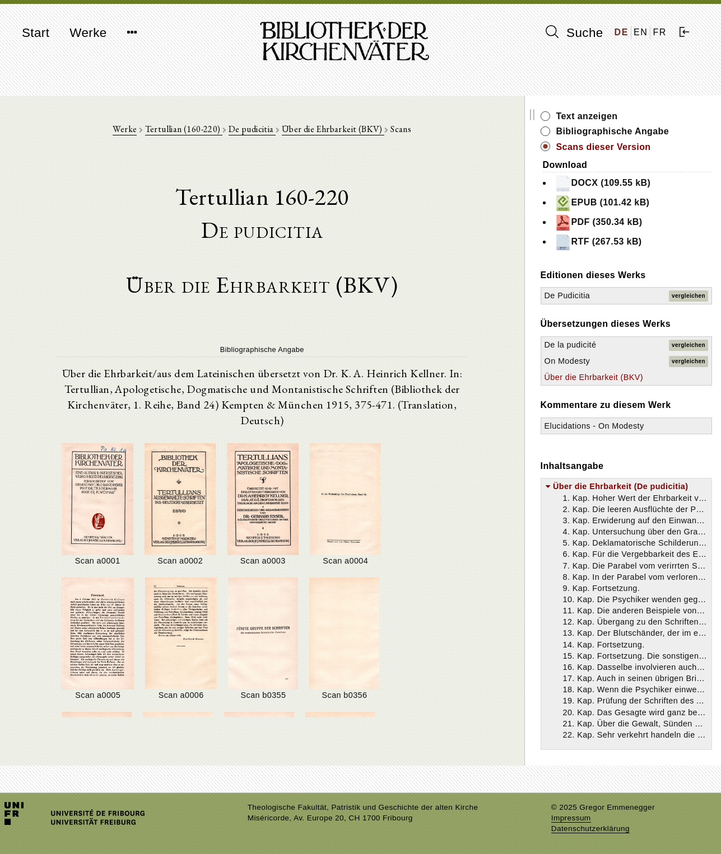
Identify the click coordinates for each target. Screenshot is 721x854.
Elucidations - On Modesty (610, 425)
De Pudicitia (584, 295)
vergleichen (688, 296)
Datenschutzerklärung (590, 828)
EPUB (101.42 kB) (618, 203)
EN (641, 32)
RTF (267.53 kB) (614, 242)
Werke (87, 33)
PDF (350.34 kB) (615, 222)
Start (35, 33)
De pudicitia (260, 129)
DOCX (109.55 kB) (619, 183)
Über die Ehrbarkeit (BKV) (341, 129)
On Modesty (584, 360)
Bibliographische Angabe (629, 131)
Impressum (571, 818)
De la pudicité (587, 344)
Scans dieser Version (620, 147)
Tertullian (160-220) (192, 129)
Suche (574, 32)
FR (660, 32)
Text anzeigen (603, 116)
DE (622, 32)
